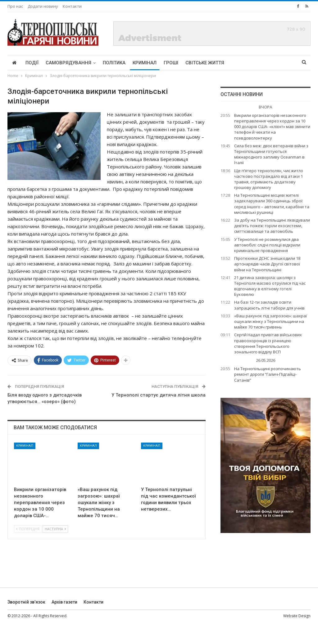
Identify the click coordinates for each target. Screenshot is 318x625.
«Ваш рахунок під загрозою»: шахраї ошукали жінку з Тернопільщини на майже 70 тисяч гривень (270, 321)
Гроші (171, 63)
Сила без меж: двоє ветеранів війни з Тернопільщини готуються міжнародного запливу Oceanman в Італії (271, 154)
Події (32, 63)
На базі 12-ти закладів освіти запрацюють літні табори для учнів (269, 304)
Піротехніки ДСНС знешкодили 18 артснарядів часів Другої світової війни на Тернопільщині (267, 263)
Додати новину (43, 6)
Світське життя (204, 63)
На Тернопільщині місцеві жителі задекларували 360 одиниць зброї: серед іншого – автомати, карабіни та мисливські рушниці (271, 203)
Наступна (55, 528)
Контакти (72, 6)
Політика (114, 63)
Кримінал (145, 63)
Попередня (27, 528)
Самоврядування (68, 63)
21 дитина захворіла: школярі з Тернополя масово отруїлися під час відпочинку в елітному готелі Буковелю (270, 286)
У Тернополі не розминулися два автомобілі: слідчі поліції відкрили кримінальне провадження (267, 245)
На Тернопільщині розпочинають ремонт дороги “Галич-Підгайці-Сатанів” (267, 374)
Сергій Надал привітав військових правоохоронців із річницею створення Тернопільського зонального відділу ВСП (268, 343)
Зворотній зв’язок (26, 602)
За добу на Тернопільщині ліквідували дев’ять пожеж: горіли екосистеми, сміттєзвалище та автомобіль (272, 225)
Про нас (15, 6)
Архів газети (64, 602)
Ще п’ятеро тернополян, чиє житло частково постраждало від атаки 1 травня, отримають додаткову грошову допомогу (268, 179)
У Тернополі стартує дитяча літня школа (158, 395)
